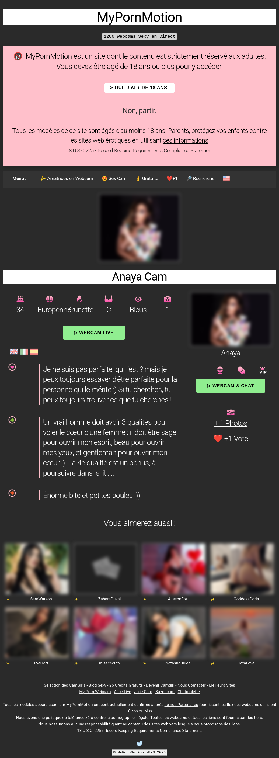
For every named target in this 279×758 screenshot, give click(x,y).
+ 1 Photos (230, 423)
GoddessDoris (246, 599)
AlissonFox (178, 599)
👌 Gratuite (146, 178)
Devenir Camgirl (160, 685)
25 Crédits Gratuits (126, 685)
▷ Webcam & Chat (230, 385)
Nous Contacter (191, 685)
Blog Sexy (97, 685)
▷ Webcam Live (94, 332)
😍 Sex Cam (114, 178)
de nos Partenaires (181, 704)
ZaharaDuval (109, 599)
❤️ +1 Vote (230, 438)
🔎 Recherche (200, 178)
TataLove (246, 663)
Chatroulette (189, 691)
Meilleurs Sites (222, 685)
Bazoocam (165, 691)
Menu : (19, 178)
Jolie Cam (143, 691)
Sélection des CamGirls (65, 685)
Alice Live (122, 691)
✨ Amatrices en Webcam (66, 178)
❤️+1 (172, 178)
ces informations (185, 140)
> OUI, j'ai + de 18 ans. (139, 87)
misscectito (109, 663)
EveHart (41, 663)
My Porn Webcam (95, 691)
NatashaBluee (177, 663)
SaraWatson (41, 599)
